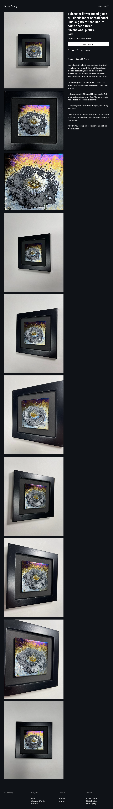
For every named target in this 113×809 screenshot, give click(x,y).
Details (71, 59)
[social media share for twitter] (73, 51)
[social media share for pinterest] (78, 51)
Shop (100, 6)
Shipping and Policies (38, 801)
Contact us (34, 804)
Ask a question (85, 51)
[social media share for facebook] (69, 51)
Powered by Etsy (91, 804)
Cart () (106, 6)
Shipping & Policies (82, 59)
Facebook (62, 798)
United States (80, 38)
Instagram (62, 801)
